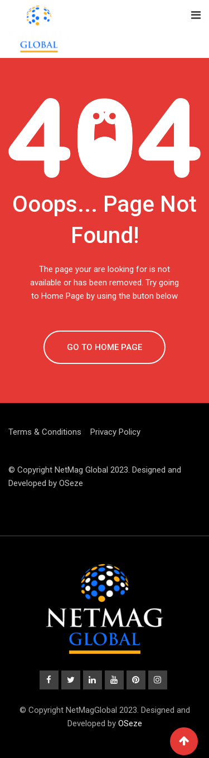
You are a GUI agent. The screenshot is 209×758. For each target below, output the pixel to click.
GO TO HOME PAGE (104, 347)
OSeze (71, 483)
